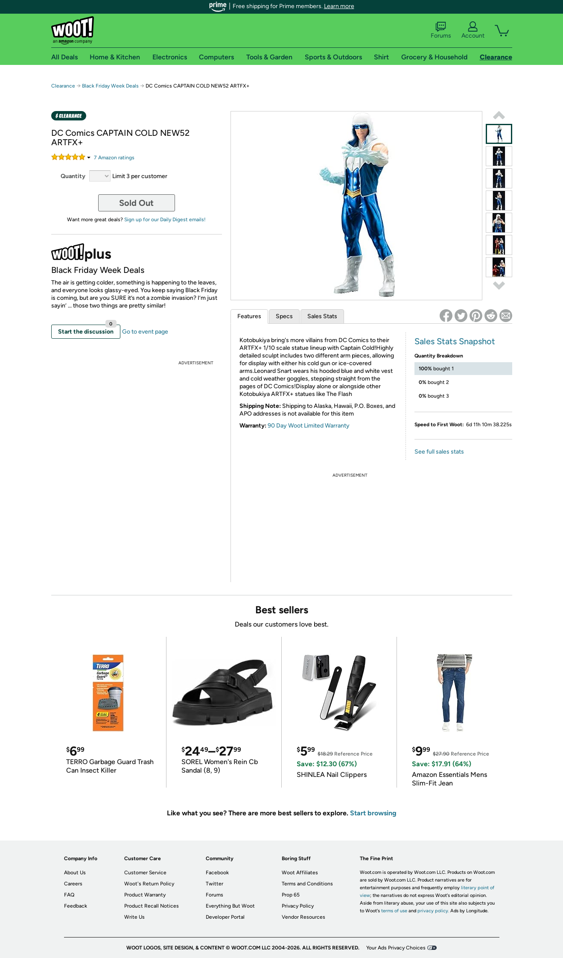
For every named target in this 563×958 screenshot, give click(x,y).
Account (472, 30)
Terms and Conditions (307, 884)
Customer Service (145, 873)
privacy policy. (433, 911)
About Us (75, 873)
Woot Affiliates (300, 873)
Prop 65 (291, 895)
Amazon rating (114, 158)
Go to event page (145, 331)
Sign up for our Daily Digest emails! (165, 220)
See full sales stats (439, 451)
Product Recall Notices (151, 906)
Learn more (339, 6)
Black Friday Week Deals (110, 86)
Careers (73, 884)
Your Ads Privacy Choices (396, 948)
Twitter (214, 884)
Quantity (73, 176)
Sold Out (136, 203)
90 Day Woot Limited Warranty (309, 425)
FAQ (69, 895)
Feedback (75, 906)
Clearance (63, 86)
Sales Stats (322, 316)
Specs (284, 316)
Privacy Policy (298, 906)
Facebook (217, 873)
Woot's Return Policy (149, 884)
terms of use (394, 911)
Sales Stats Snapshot (454, 341)
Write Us (134, 917)
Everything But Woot (230, 906)
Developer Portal (225, 917)
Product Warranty (145, 895)
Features (249, 316)
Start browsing (373, 813)
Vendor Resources (303, 917)
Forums (441, 30)
